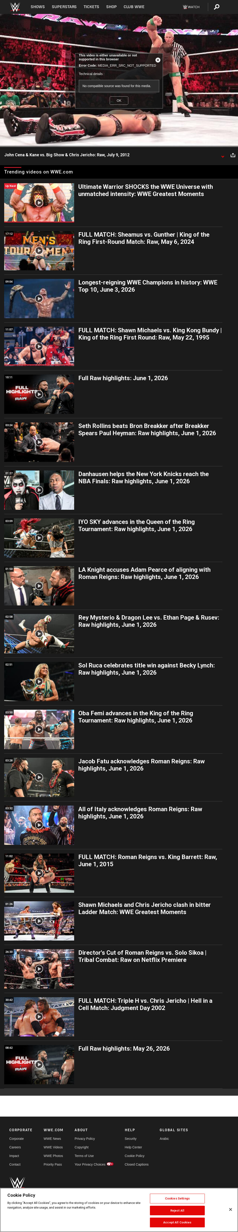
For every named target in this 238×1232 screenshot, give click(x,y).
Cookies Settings (177, 1198)
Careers (15, 1147)
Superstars (64, 7)
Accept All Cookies (177, 1222)
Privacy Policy (85, 1138)
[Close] (230, 1209)
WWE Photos (53, 1156)
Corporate (16, 1138)
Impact (14, 1156)
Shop (111, 7)
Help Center (133, 1147)
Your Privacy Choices (90, 1164)
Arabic (164, 1138)
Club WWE (134, 7)
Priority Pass (53, 1164)
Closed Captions (137, 1164)
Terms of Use (84, 1156)
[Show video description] (223, 155)
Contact (14, 1164)
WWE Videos (53, 1147)
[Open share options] (233, 155)
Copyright (82, 1147)
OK (119, 100)
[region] (119, 1210)
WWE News (52, 1138)
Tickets (91, 7)
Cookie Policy (135, 1156)
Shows (38, 7)
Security (131, 1138)
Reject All (177, 1210)
